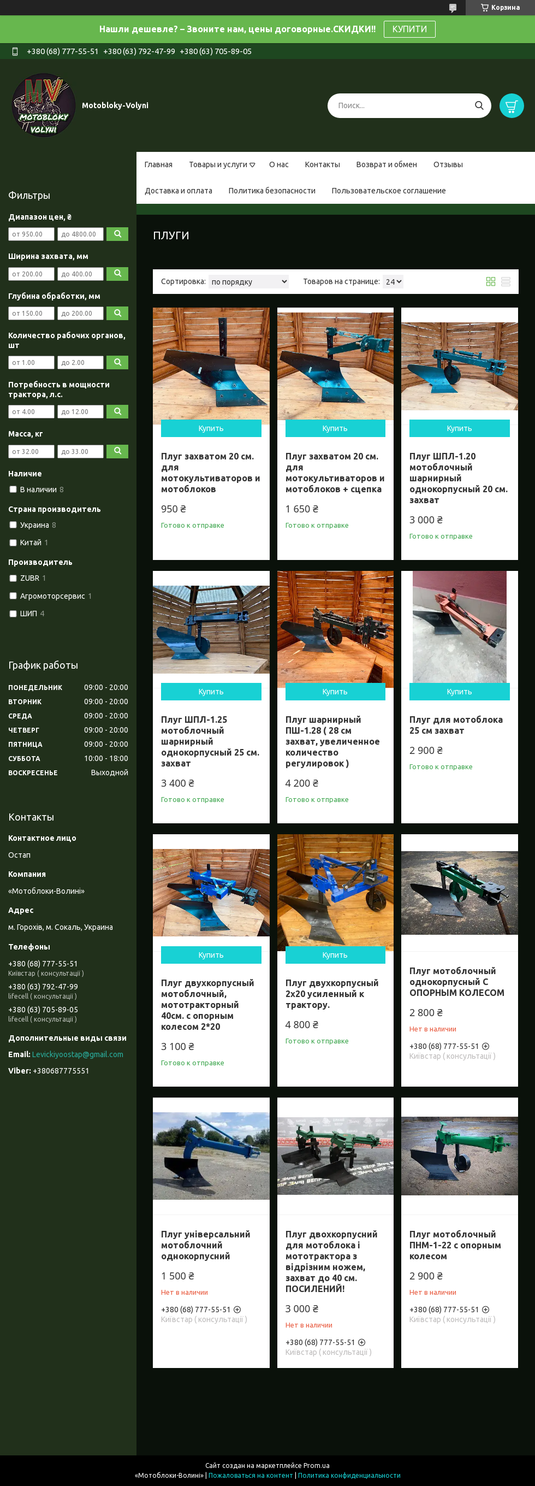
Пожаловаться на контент (251, 1475)
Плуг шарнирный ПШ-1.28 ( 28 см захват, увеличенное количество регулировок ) (333, 741)
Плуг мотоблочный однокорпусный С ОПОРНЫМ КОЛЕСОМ (456, 982)
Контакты (322, 164)
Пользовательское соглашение (389, 190)
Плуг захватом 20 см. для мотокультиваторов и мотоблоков (210, 472)
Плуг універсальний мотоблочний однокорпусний (206, 1245)
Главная (159, 164)
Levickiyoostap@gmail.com (77, 1054)
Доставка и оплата (178, 190)
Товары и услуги (218, 164)
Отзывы (448, 164)
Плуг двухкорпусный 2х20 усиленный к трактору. (332, 994)
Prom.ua (317, 1465)
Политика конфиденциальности (349, 1475)
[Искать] (479, 105)
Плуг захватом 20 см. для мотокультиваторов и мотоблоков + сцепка (335, 472)
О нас (279, 164)
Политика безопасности (272, 190)
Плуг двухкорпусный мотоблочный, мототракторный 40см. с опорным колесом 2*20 (207, 1004)
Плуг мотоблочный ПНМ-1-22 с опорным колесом (455, 1245)
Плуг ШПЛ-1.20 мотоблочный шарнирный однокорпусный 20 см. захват (458, 478)
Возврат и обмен (386, 164)
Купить (211, 428)
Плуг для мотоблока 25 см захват (456, 725)
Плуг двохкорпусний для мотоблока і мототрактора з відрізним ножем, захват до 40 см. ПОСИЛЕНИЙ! (332, 1261)
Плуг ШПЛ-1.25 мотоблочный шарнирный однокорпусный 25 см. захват (210, 741)
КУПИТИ (410, 29)
